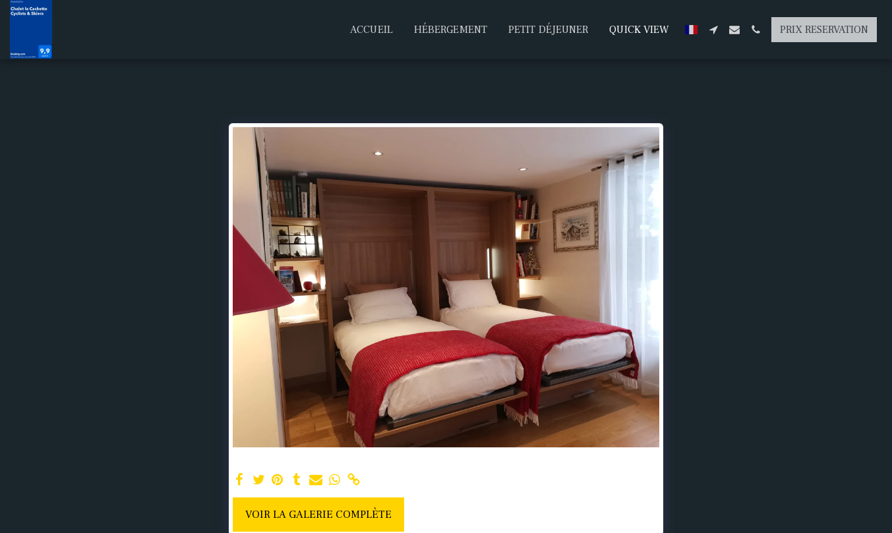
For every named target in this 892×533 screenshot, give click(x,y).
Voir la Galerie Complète (318, 514)
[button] (713, 29)
